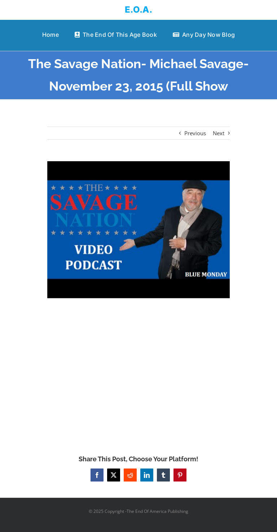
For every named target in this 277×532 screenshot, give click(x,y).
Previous (195, 133)
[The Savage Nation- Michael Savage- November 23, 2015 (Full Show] (138, 229)
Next (218, 133)
